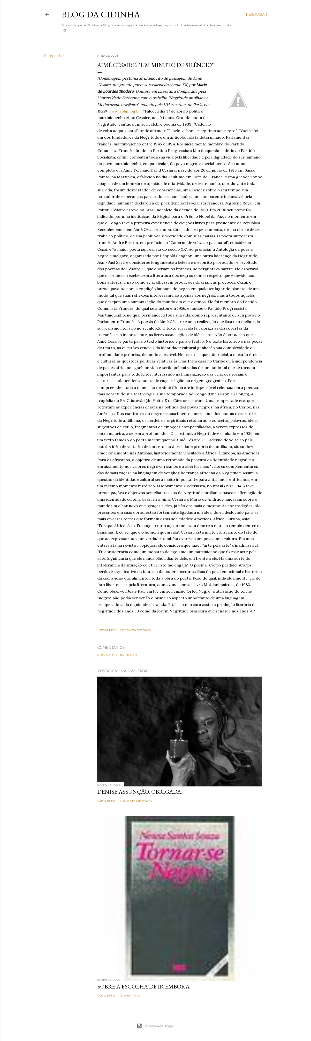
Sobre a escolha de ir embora (143, 986)
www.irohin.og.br (124, 111)
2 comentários (130, 995)
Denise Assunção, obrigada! (140, 791)
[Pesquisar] (256, 14)
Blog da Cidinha (100, 14)
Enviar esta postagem (135, 630)
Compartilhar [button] (55, 56)
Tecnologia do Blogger (155, 1026)
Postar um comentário (117, 655)
